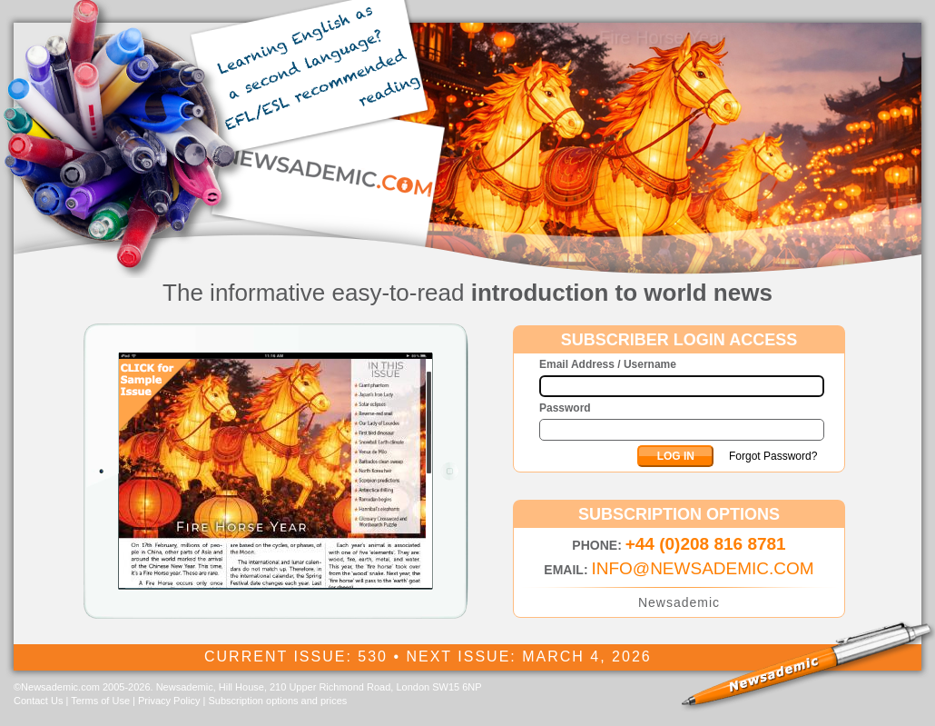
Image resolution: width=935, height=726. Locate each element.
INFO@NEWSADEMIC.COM (702, 568)
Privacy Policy (169, 700)
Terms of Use (100, 700)
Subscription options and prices (277, 700)
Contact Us (38, 700)
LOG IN (675, 456)
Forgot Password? (773, 456)
